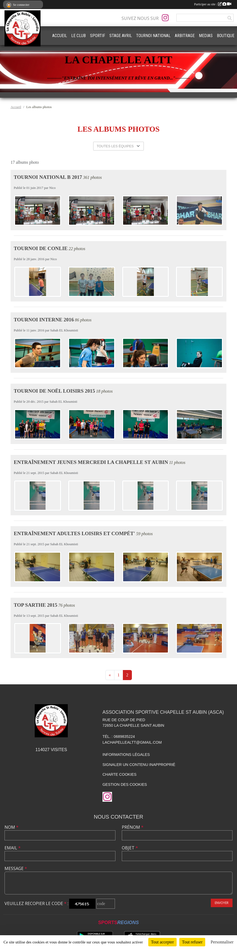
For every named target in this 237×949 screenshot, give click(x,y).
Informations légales (126, 754)
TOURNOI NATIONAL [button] (153, 35)
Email (13, 848)
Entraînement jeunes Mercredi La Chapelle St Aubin (91, 462)
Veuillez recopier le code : (36, 903)
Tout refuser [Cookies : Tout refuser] (192, 942)
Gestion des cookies (124, 784)
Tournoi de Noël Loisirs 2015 (54, 391)
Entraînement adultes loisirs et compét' (74, 533)
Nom (12, 827)
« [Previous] (110, 675)
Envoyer (222, 903)
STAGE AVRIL (120, 35)
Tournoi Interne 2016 (44, 319)
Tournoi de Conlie (41, 248)
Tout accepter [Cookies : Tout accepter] (162, 942)
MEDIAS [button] (206, 35)
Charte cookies (119, 774)
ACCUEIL (59, 35)
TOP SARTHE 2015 (35, 605)
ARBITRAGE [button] (185, 35)
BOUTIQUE (225, 35)
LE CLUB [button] (78, 35)
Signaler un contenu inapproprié (138, 764)
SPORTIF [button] (97, 35)
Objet (130, 848)
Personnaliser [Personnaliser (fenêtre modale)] (222, 942)
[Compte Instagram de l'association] (165, 18)
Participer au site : (212, 4)
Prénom (133, 827)
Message (16, 868)
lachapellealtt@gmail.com (132, 742)
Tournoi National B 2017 (48, 177)
